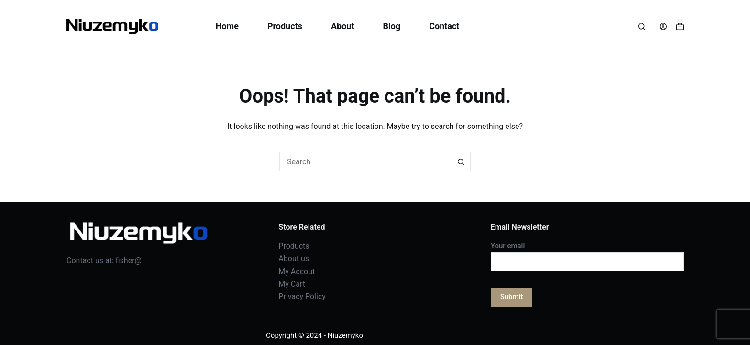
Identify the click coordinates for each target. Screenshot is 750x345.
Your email (587, 254)
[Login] (663, 26)
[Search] (641, 26)
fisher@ (129, 260)
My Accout (296, 271)
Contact (444, 26)
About (342, 26)
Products (284, 26)
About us (293, 258)
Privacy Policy (302, 296)
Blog (391, 26)
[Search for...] (365, 161)
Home (227, 26)
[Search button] (461, 161)
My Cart (291, 283)
